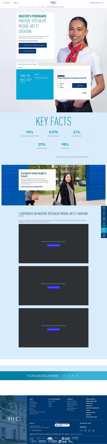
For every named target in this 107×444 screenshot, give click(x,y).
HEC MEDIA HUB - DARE (85, 423)
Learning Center (90, 412)
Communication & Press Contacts (37, 411)
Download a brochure (29, 51)
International (33, 404)
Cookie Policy (48, 434)
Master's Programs (41, 6)
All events (84, 93)
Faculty (50, 403)
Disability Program (34, 413)
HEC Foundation (33, 403)
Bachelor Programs (71, 403)
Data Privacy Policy (40, 434)
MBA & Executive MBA (72, 404)
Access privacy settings (53, 245)
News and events (90, 399)
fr (18, 3)
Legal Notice (32, 434)
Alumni (88, 410)
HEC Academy (70, 410)
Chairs (49, 404)
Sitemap (66, 434)
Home (20, 6)
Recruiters (89, 405)
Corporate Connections (92, 408)
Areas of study (51, 401)
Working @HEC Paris (91, 401)
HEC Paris (32, 401)
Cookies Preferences (56, 434)
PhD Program (70, 406)
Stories (31, 408)
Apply (36, 74)
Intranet (88, 414)
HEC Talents (32, 410)
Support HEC (89, 403)
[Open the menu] (7, 3)
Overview (20, 67)
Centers (50, 406)
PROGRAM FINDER (96, 3)
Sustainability (33, 406)
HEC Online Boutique (91, 417)
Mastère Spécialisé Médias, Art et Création (27, 64)
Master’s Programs (32, 6)
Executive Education (71, 408)
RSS (63, 434)
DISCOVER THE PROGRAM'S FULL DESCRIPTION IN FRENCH (31, 186)
